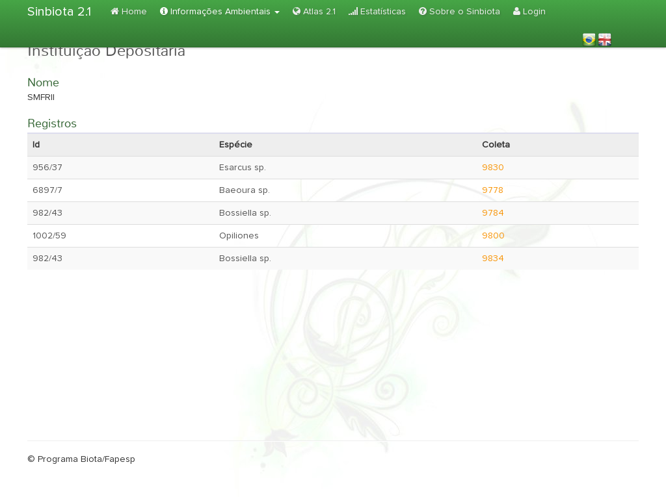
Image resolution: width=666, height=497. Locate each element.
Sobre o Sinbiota (459, 11)
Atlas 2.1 (314, 11)
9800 (493, 235)
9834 (493, 258)
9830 (493, 167)
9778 (492, 190)
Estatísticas (377, 11)
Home (129, 11)
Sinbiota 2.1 (59, 11)
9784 (493, 213)
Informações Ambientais (220, 11)
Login (529, 11)
